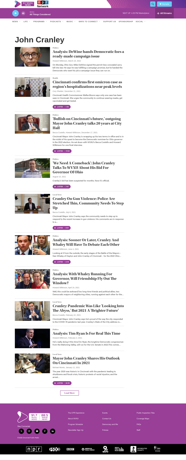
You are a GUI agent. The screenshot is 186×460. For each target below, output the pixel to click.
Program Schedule (75, 430)
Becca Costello (59, 218)
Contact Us (106, 424)
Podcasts (55, 27)
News (15, 27)
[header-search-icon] (154, 7)
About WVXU (73, 424)
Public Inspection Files (146, 418)
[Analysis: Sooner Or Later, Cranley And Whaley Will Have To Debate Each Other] (32, 250)
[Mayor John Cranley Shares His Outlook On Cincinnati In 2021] (32, 369)
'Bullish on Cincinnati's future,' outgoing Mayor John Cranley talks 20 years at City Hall (87, 129)
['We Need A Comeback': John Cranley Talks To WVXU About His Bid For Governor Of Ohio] (32, 173)
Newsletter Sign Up (75, 436)
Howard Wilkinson (60, 66)
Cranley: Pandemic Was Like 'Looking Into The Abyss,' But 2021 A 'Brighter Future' (88, 313)
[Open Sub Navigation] (20, 27)
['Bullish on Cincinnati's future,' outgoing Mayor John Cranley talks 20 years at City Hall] (32, 129)
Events (105, 418)
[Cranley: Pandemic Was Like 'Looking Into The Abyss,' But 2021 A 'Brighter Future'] (32, 316)
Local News (57, 200)
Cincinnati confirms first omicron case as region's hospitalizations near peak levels (87, 89)
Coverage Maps (143, 424)
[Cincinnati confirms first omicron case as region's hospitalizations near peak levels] (32, 92)
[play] (15, 18)
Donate (167, 6)
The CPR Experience (76, 418)
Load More (69, 398)
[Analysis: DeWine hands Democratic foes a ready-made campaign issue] (32, 62)
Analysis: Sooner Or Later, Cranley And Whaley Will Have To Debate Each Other (86, 248)
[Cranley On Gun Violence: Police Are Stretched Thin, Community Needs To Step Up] (32, 209)
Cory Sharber (58, 97)
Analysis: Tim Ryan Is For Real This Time (86, 339)
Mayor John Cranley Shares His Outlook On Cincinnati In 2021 (86, 366)
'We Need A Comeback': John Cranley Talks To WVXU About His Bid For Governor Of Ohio (84, 173)
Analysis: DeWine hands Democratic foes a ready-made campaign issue (88, 59)
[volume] (23, 19)
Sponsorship (126, 27)
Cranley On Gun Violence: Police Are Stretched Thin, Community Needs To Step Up (88, 209)
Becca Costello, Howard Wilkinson (66, 138)
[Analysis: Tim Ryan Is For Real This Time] (32, 344)
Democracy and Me (110, 430)
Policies (105, 436)
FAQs (139, 430)
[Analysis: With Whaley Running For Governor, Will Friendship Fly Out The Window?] (32, 284)
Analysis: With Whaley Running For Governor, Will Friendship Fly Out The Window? (85, 284)
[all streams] (164, 19)
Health (55, 84)
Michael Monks (59, 373)
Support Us (109, 27)
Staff (138, 436)
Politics (56, 54)
